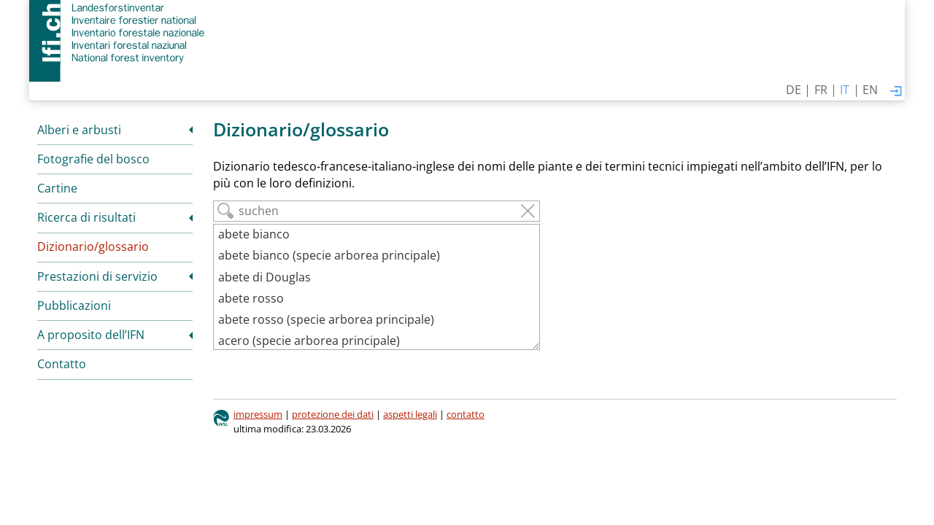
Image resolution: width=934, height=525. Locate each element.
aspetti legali (410, 414)
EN (870, 90)
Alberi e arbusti (79, 130)
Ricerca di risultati (86, 217)
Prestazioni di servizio (97, 276)
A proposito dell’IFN (90, 335)
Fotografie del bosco (93, 159)
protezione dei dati (333, 414)
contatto (466, 414)
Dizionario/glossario (93, 246)
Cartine (57, 188)
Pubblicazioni (74, 306)
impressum (258, 414)
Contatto (61, 364)
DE (793, 90)
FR (820, 90)
